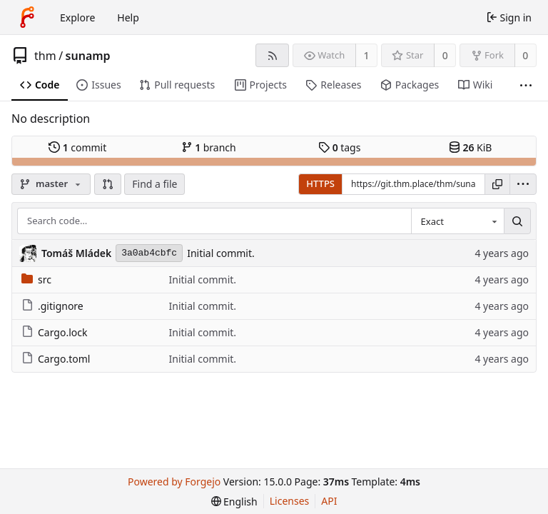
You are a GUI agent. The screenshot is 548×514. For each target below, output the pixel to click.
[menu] (523, 184)
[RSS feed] (272, 55)
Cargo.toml (55, 359)
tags (339, 147)
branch (208, 147)
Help (128, 17)
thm (45, 56)
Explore (77, 17)
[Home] (27, 17)
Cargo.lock (54, 332)
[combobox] (457, 221)
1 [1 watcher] (367, 55)
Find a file (154, 184)
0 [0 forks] (525, 55)
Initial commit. (221, 253)
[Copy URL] (497, 184)
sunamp (88, 56)
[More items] (526, 85)
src (36, 279)
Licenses (290, 501)
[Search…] (517, 221)
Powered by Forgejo (174, 481)
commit (77, 147)
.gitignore (52, 306)
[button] (107, 184)
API (329, 501)
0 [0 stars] (445, 55)
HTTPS (320, 183)
